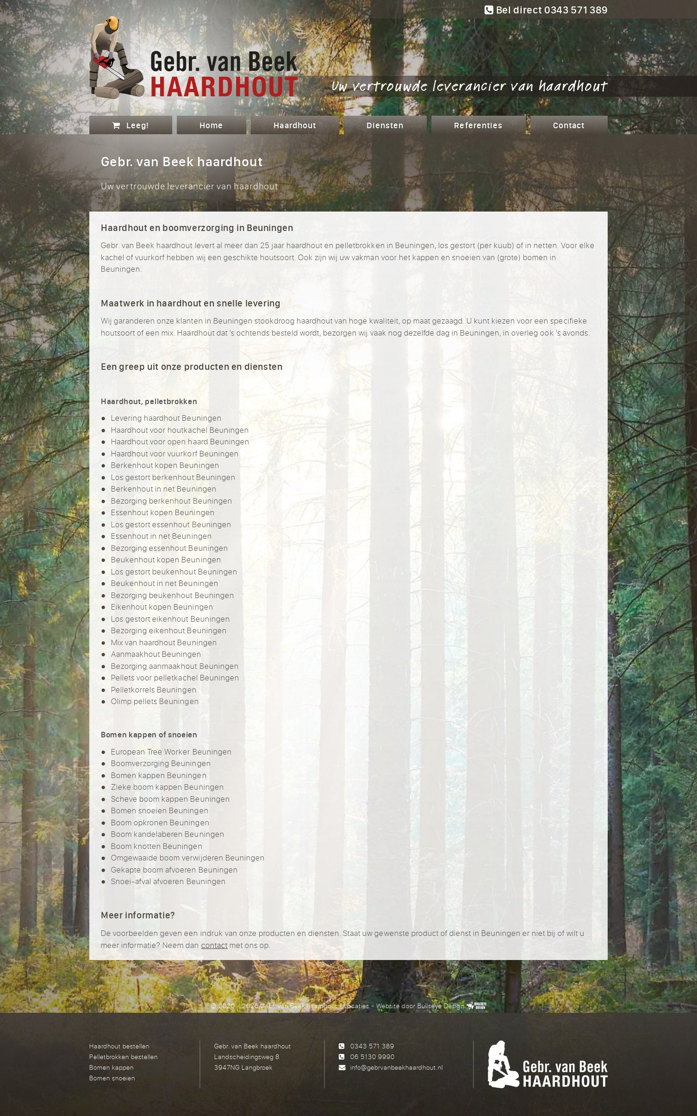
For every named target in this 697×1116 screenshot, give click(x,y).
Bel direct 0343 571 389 (546, 10)
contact (214, 945)
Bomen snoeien (112, 1077)
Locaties (356, 1005)
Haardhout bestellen (119, 1045)
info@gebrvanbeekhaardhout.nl (396, 1067)
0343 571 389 (372, 1045)
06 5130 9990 (372, 1056)
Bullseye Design (440, 1005)
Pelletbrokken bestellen (123, 1056)
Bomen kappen (111, 1067)
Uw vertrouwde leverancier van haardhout (470, 85)
